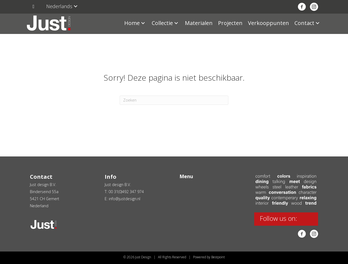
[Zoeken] (174, 100)
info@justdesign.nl (124, 198)
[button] (75, 6)
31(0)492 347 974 (129, 191)
